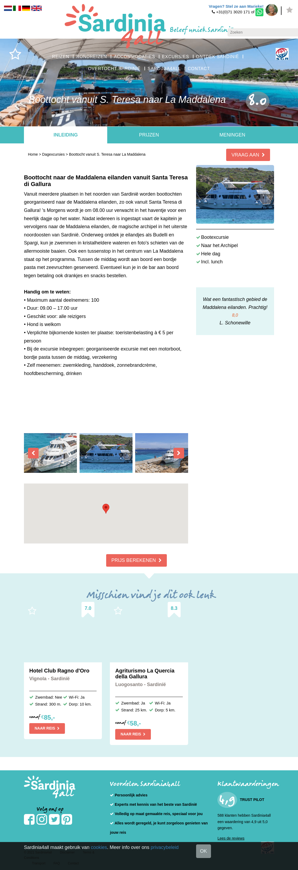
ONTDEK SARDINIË (217, 56)
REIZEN (60, 56)
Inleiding (65, 135)
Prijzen (149, 135)
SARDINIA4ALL (164, 68)
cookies (99, 847)
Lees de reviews (230, 838)
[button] (105, 509)
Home (33, 154)
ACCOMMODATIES (134, 56)
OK (203, 851)
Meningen (232, 135)
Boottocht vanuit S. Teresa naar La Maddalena (107, 154)
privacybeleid (165, 847)
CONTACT (199, 68)
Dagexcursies (53, 154)
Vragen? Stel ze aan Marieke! (236, 6)
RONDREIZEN (91, 56)
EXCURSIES (175, 56)
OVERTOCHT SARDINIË (114, 68)
